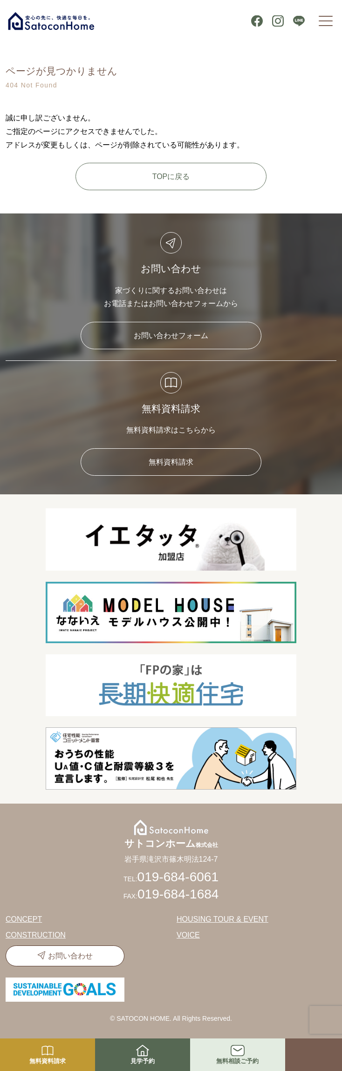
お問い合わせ (70, 956)
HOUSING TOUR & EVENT (222, 919)
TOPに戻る (171, 176)
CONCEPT (24, 919)
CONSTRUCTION (36, 935)
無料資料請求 (171, 462)
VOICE (188, 935)
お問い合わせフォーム (171, 335)
